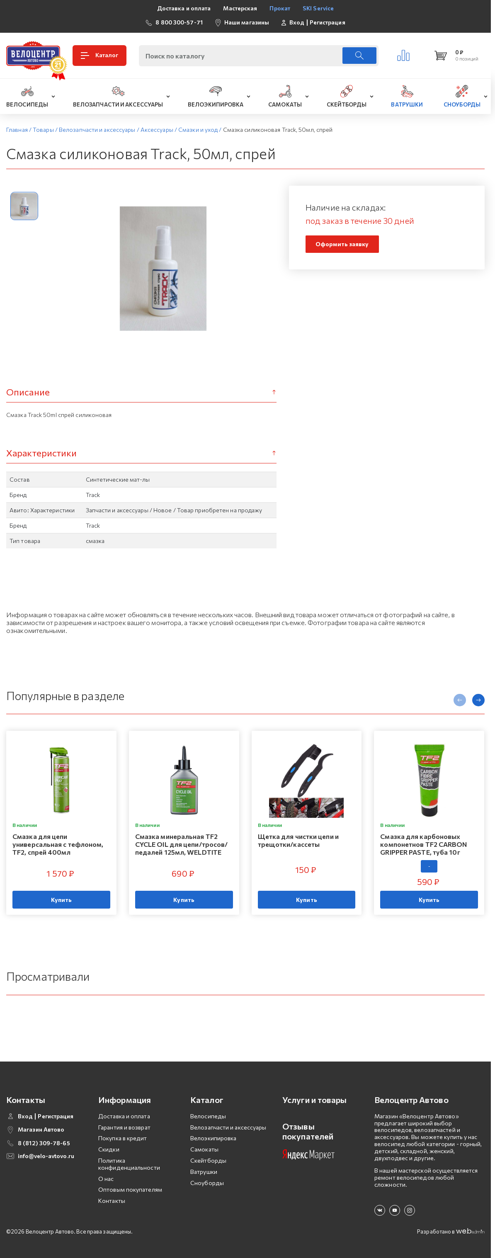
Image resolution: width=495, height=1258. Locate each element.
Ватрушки (203, 1171)
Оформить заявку (342, 243)
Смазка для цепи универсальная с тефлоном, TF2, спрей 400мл (58, 844)
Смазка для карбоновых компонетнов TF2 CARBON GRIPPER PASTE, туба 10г (423, 844)
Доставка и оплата (184, 8)
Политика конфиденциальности (129, 1164)
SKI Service (318, 8)
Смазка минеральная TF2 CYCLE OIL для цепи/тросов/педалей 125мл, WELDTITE (181, 844)
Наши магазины (246, 22)
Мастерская (240, 8)
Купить (61, 899)
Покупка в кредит (122, 1138)
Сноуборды (207, 1182)
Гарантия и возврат (124, 1127)
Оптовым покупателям (130, 1189)
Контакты (111, 1200)
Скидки (108, 1149)
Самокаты (204, 1149)
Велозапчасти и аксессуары (228, 1127)
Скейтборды (208, 1160)
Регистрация (327, 22)
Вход (296, 22)
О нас (106, 1178)
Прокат (279, 8)
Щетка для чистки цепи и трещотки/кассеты (298, 840)
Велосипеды (208, 1116)
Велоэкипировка (213, 1138)
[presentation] (460, 700)
